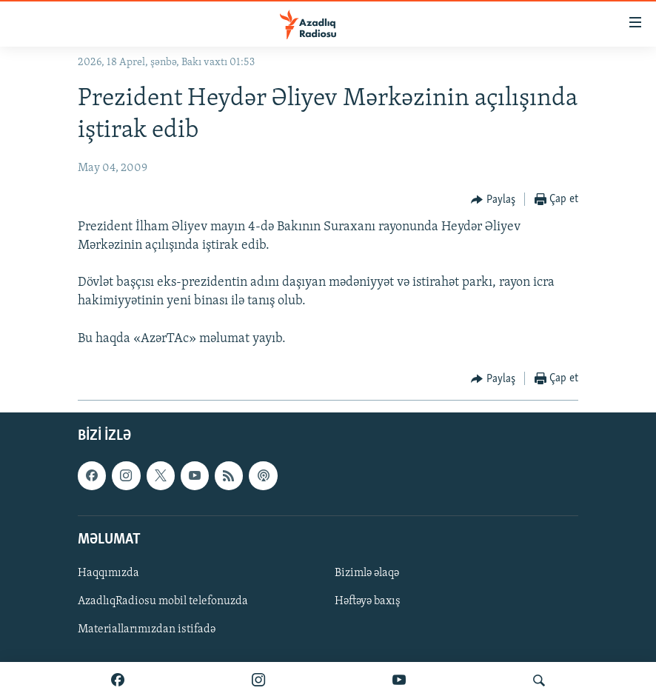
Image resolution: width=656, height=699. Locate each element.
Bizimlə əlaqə (367, 573)
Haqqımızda (108, 573)
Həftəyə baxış (368, 601)
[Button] (493, 200)
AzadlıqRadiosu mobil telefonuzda (163, 601)
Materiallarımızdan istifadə (146, 629)
